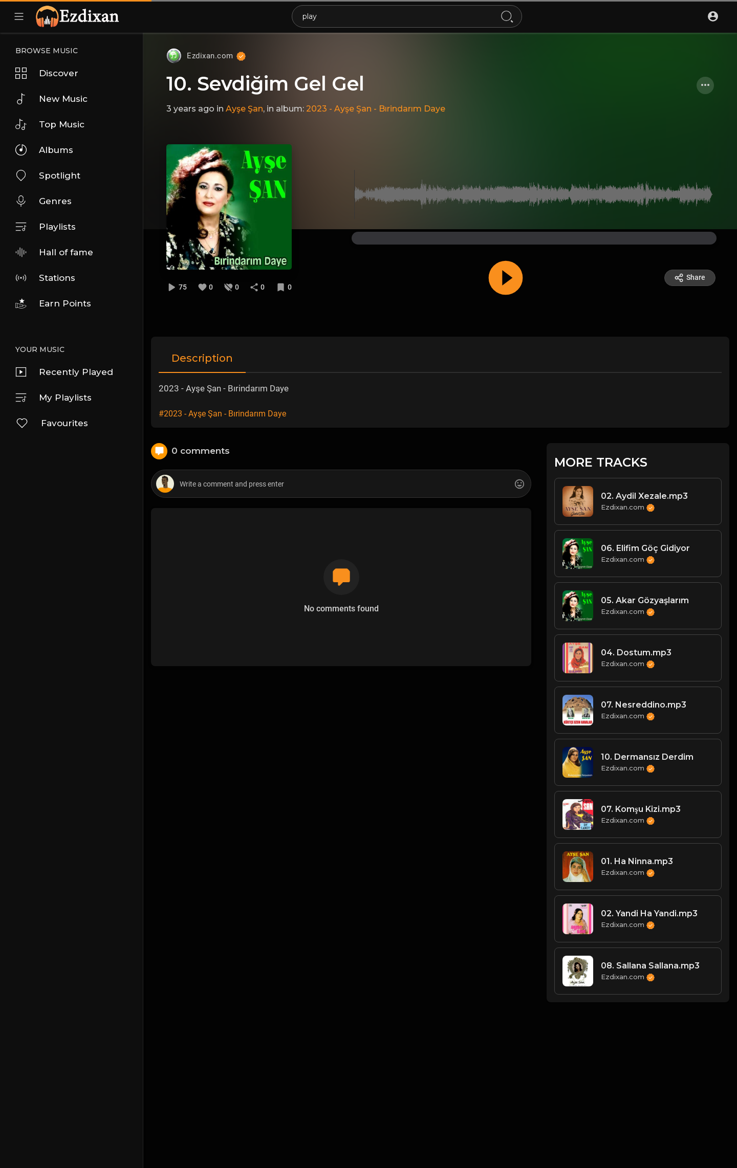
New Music (51, 98)
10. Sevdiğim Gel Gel (265, 84)
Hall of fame (54, 252)
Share (689, 278)
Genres (43, 201)
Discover (46, 73)
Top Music (49, 124)
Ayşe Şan (244, 109)
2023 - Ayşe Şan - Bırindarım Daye (375, 109)
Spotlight (47, 175)
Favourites (51, 423)
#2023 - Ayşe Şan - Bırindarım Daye (222, 413)
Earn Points (53, 303)
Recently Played (64, 372)
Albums (44, 150)
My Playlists (53, 397)
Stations (45, 277)
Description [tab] (202, 358)
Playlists (45, 226)
